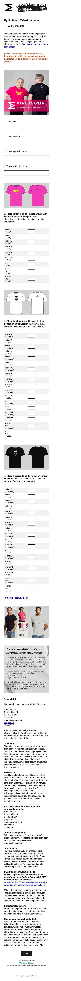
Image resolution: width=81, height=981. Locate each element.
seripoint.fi (9, 722)
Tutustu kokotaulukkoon (16, 598)
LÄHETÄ (27, 954)
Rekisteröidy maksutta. (39, 965)
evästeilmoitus (33, 976)
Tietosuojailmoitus (22, 976)
